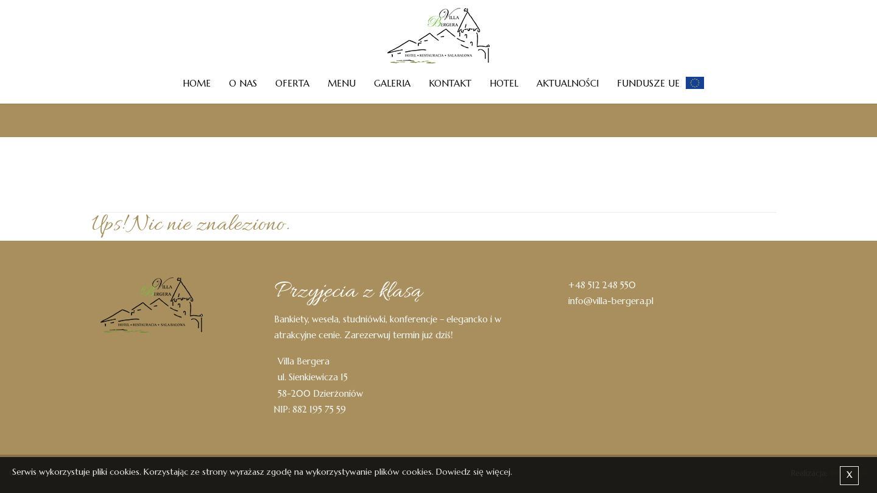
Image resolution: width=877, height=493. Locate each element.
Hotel (504, 83)
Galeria (392, 83)
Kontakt (450, 83)
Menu (342, 83)
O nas (243, 83)
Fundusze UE (648, 83)
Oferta (292, 83)
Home (197, 83)
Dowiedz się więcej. (474, 471)
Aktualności (568, 83)
